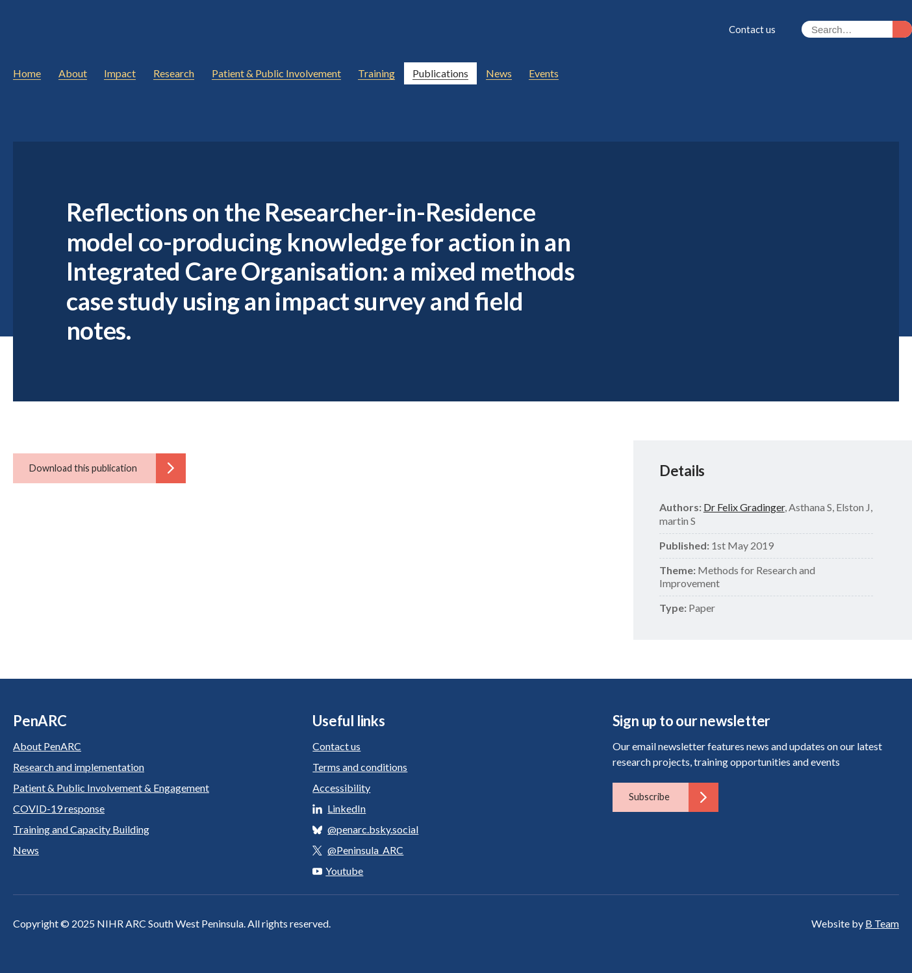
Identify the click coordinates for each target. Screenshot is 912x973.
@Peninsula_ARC (365, 850)
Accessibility (341, 787)
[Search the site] (857, 29)
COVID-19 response (59, 808)
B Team (882, 923)
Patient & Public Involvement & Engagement (111, 787)
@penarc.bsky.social (372, 829)
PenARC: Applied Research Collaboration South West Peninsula (133, 31)
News (26, 850)
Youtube (337, 871)
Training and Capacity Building (81, 829)
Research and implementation (78, 767)
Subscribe (673, 797)
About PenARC (47, 746)
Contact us (752, 29)
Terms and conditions (359, 767)
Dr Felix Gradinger (744, 507)
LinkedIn (346, 808)
